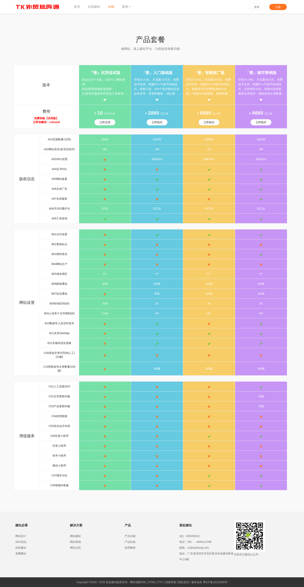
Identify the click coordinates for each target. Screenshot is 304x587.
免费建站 (20, 553)
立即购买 (157, 122)
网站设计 (20, 536)
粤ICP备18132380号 (215, 582)
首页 (77, 6)
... (126, 93)
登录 (256, 7)
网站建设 (75, 536)
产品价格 (130, 541)
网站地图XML (138, 582)
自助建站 (94, 6)
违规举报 (170, 582)
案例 (126, 6)
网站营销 (75, 541)
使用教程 (130, 547)
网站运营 (75, 547)
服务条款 (196, 582)
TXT (160, 582)
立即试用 (104, 122)
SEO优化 (21, 541)
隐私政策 (183, 582)
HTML (152, 582)
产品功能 (130, 536)
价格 (111, 6)
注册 (278, 7)
